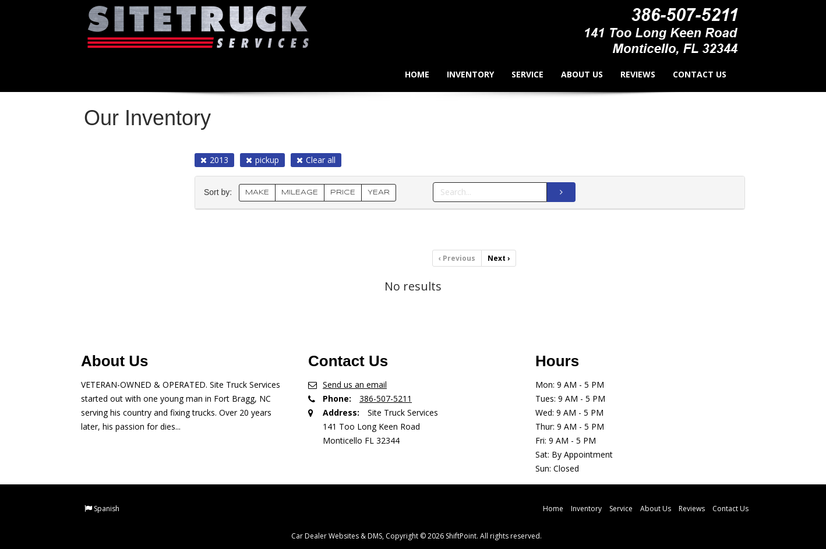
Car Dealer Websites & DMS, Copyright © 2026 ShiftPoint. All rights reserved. (416, 536)
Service (520, 74)
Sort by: (220, 192)
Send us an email (355, 384)
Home (409, 74)
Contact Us (692, 74)
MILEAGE (299, 192)
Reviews (630, 74)
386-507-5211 (385, 398)
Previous (457, 258)
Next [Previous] (499, 258)
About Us (574, 74)
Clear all (316, 159)
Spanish (106, 508)
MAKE (257, 192)
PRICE (342, 192)
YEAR (379, 192)
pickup (262, 159)
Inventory (462, 74)
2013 (214, 159)
